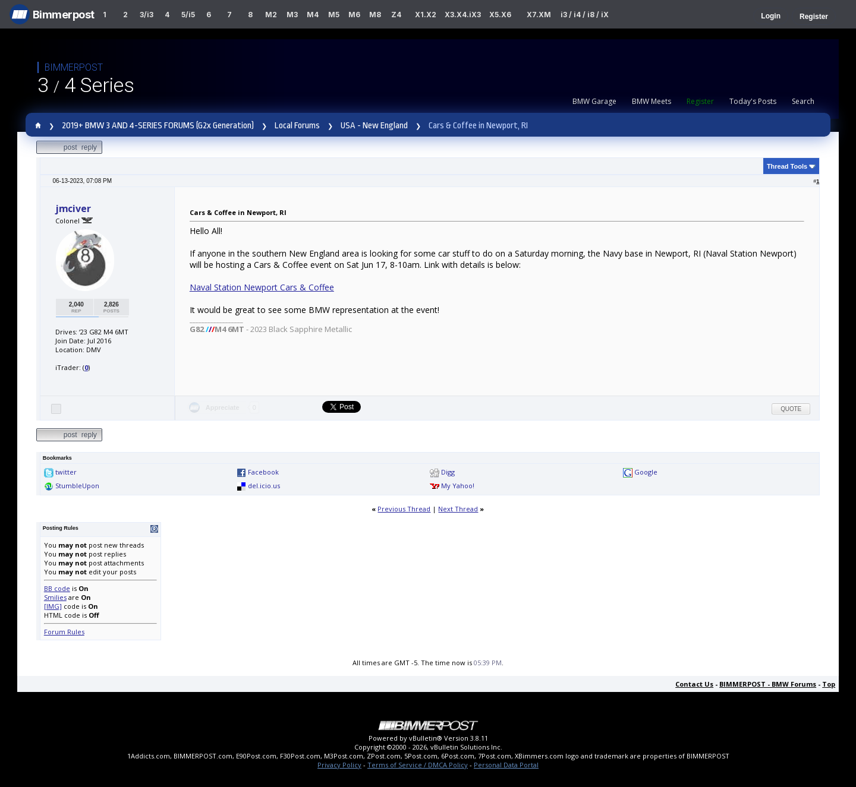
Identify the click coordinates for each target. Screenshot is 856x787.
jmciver (73, 208)
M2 (271, 14)
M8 (375, 14)
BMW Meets (651, 101)
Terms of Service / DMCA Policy (417, 764)
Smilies (55, 597)
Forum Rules (64, 631)
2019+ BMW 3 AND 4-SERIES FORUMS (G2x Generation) (158, 126)
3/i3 (146, 14)
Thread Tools (787, 166)
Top (828, 683)
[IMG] (53, 606)
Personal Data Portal (506, 764)
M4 (313, 14)
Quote (791, 409)
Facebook (263, 471)
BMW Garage (594, 101)
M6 (354, 14)
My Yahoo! (457, 485)
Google (645, 471)
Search (803, 101)
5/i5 (188, 14)
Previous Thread (403, 508)
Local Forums (297, 126)
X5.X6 (500, 14)
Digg (448, 471)
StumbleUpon (77, 485)
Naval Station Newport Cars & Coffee (262, 287)
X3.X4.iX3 (463, 14)
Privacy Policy (339, 764)
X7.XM (539, 14)
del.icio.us (264, 485)
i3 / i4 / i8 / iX (585, 14)
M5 (333, 14)
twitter (66, 471)
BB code (57, 588)
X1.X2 (425, 14)
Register (814, 16)
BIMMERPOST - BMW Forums (767, 683)
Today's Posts (752, 101)
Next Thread (458, 508)
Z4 (396, 14)
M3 (292, 14)
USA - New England (374, 126)
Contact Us (694, 683)
